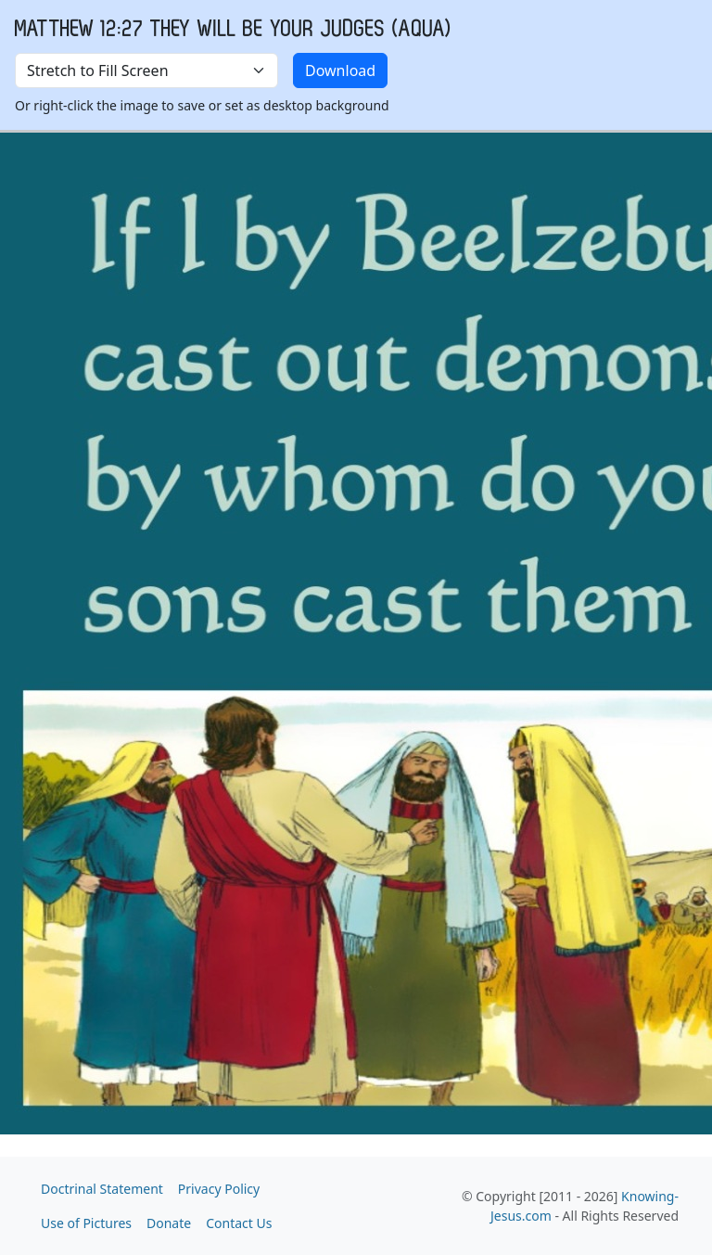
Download (340, 70)
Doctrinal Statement (102, 1188)
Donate (168, 1223)
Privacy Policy (219, 1188)
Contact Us (239, 1223)
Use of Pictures (86, 1223)
